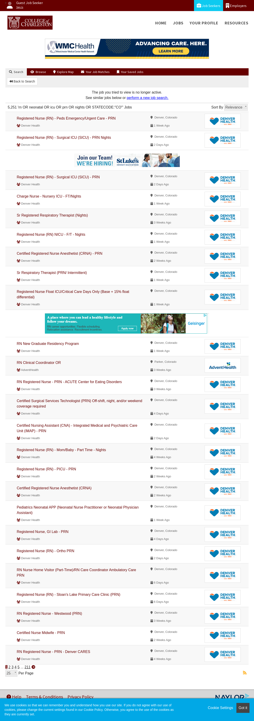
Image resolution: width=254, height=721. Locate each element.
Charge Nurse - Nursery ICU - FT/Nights (49, 196)
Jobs (178, 23)
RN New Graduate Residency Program (48, 344)
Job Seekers (208, 5)
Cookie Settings (220, 708)
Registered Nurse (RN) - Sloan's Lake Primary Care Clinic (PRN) (68, 594)
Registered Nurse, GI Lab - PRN (42, 532)
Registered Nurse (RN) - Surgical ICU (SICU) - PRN (58, 177)
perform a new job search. (148, 98)
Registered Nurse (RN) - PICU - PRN (46, 469)
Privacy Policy (80, 697)
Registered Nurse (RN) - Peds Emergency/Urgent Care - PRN (66, 118)
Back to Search (22, 81)
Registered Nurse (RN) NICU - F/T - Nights (51, 234)
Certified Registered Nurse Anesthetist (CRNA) (54, 488)
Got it (243, 708)
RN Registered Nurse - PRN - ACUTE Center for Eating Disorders (69, 382)
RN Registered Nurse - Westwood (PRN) (49, 613)
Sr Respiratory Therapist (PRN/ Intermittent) (52, 273)
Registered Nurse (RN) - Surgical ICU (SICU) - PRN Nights (64, 137)
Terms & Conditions (44, 697)
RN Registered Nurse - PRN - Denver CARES (53, 652)
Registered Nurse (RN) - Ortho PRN (45, 551)
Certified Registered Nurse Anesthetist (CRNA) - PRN (59, 253)
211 (28, 667)
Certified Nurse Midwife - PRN (41, 633)
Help (14, 697)
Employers (236, 5)
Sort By (217, 107)
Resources (236, 23)
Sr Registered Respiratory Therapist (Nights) (52, 215)
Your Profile (204, 23)
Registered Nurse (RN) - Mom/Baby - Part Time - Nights (61, 450)
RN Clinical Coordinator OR (39, 363)
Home (161, 23)
